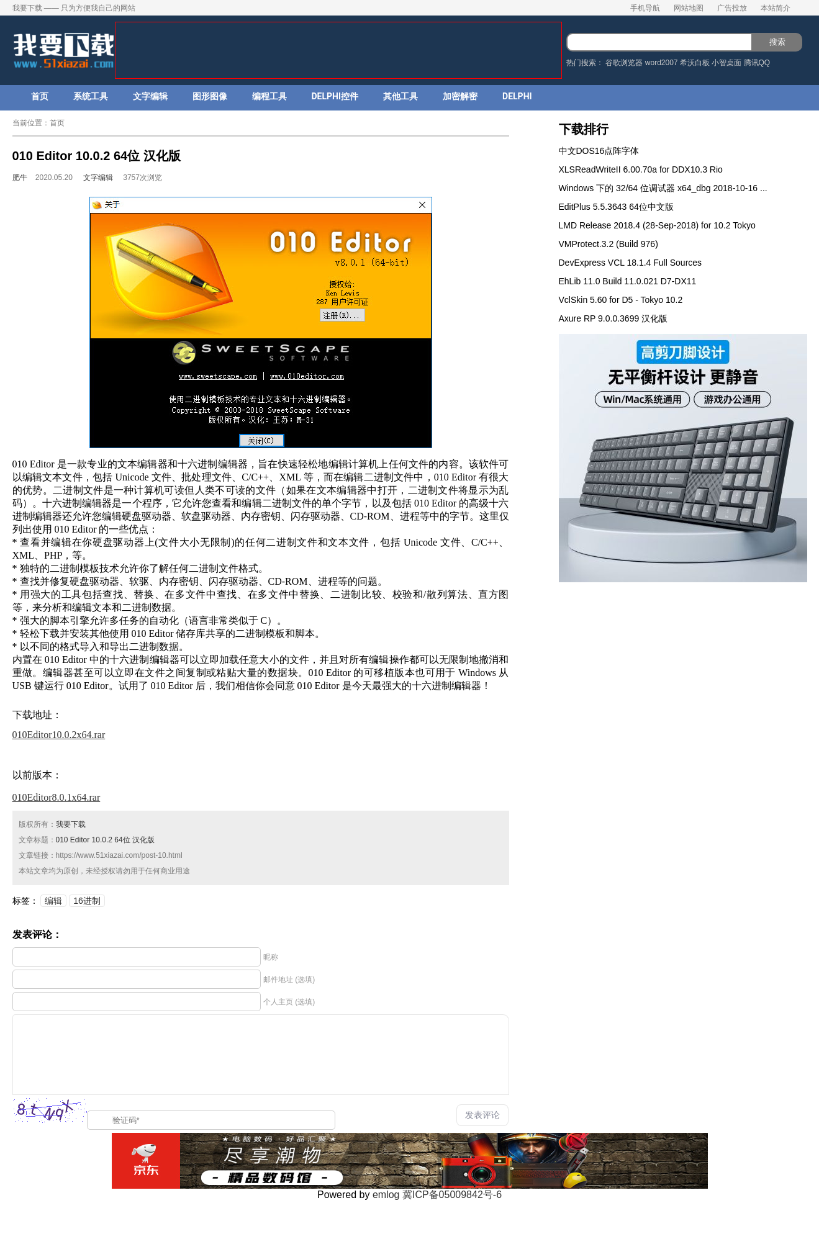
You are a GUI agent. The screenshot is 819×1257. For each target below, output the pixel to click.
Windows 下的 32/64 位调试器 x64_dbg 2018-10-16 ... (663, 188)
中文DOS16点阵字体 (599, 151)
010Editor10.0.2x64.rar (59, 734)
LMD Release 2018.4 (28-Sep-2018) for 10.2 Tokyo (657, 225)
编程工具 (269, 96)
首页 (39, 96)
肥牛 (19, 177)
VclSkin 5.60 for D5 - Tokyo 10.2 (621, 300)
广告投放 (732, 8)
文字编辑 (150, 96)
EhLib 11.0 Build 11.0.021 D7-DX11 (628, 281)
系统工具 (90, 96)
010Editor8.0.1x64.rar (56, 797)
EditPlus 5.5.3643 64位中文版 (616, 207)
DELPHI (517, 96)
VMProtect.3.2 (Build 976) (608, 244)
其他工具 (400, 96)
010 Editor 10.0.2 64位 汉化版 (105, 840)
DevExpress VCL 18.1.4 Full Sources (630, 263)
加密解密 (460, 96)
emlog (386, 1194)
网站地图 (689, 8)
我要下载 (71, 824)
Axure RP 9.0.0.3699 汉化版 (613, 318)
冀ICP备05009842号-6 (452, 1194)
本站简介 (775, 8)
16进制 (87, 901)
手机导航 (645, 8)
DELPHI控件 (335, 96)
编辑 (53, 901)
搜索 (777, 42)
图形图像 (209, 96)
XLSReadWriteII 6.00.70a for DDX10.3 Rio (641, 169)
